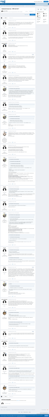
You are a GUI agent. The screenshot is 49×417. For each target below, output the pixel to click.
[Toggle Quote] (9, 88)
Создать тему (26, 14)
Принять (46, 415)
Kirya (4, 86)
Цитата (15, 27)
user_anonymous (4, 299)
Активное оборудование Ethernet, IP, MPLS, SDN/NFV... (15, 11)
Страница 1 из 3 (11, 396)
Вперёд (6, 396)
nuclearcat (46, 15)
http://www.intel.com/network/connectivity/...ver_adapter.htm (15, 150)
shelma (4, 366)
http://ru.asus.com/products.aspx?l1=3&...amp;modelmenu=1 (15, 147)
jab (4, 64)
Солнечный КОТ (4, 43)
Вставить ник (9, 27)
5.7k (4, 93)
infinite (4, 20)
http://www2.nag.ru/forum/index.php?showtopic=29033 (15, 230)
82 (4, 27)
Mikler (4, 352)
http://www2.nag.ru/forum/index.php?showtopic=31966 (15, 229)
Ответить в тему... (7, 403)
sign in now (18, 400)
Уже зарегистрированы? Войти (38, 1)
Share (27, 11)
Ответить (32, 14)
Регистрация (46, 1)
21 (4, 193)
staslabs (4, 75)
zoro (4, 131)
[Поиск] (39, 4)
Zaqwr (4, 30)
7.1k (4, 137)
